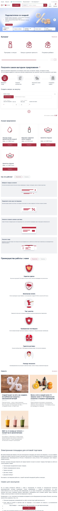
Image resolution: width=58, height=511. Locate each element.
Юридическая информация (29, 496)
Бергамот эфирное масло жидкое (28, 138)
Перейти (10, 144)
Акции (2, 1)
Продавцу (26, 176)
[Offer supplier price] (5, 104)
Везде (25, 5)
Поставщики (25, 491)
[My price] (25, 104)
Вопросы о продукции (27, 494)
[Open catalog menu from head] (16, 5)
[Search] (34, 5)
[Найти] (44, 5)
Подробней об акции (9, 24)
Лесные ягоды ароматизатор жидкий (10, 138)
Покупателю (18, 176)
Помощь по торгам (6, 494)
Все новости (54, 313)
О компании (54, 1)
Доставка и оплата (26, 498)
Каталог (3, 491)
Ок (29, 508)
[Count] (16, 104)
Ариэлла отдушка (46, 138)
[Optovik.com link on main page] (5, 5)
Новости (7, 1)
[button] (54, 20)
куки (36, 505)
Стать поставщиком (16, 2)
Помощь (44, 494)
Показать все (54, 36)
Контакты (44, 496)
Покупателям (26, 1)
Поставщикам (35, 1)
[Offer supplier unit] (7, 104)
